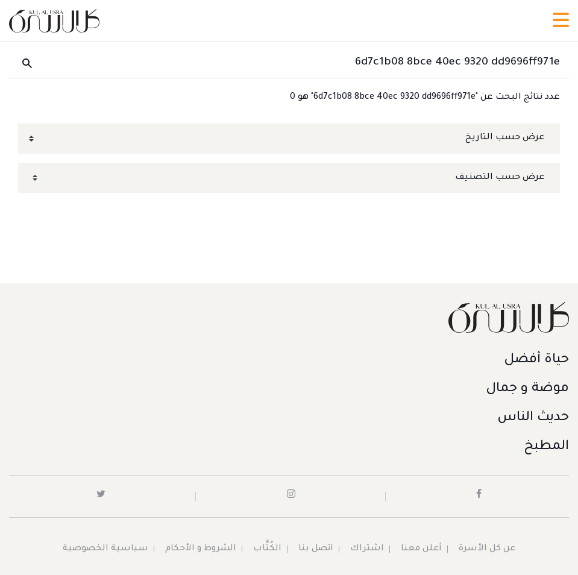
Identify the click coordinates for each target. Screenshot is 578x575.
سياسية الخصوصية (105, 549)
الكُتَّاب (267, 549)
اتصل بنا (315, 549)
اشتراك (367, 549)
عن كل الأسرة (487, 549)
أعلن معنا (421, 549)
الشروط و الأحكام (200, 549)
